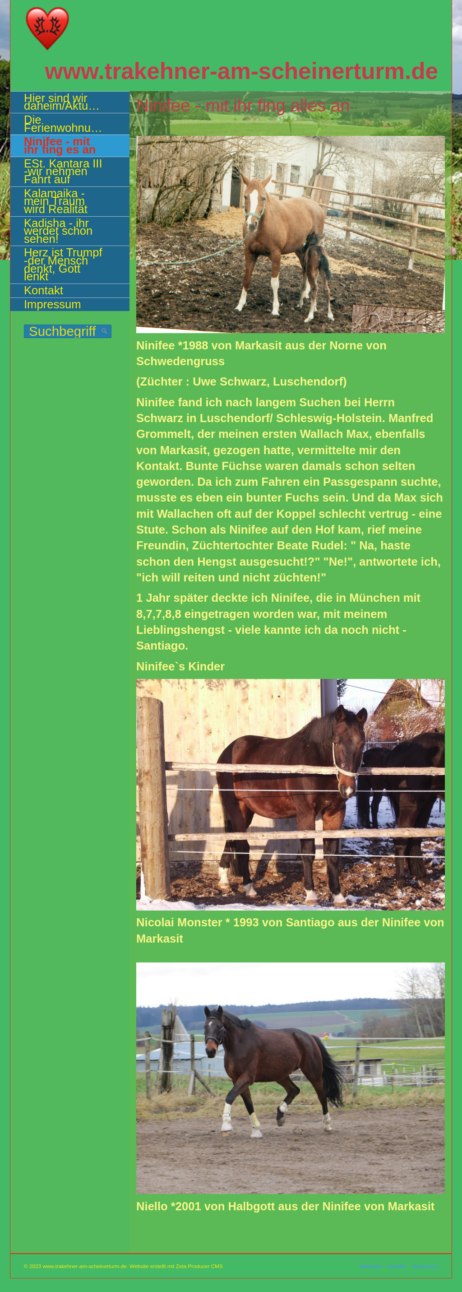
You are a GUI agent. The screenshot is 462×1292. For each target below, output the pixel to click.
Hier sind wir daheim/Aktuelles (68, 102)
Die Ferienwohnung (63, 123)
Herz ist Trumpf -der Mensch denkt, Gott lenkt (63, 264)
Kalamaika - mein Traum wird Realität (56, 201)
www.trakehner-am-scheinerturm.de (241, 71)
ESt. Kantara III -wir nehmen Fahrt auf (63, 171)
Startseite (371, 1266)
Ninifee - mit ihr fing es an (60, 145)
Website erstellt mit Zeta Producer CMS (175, 1266)
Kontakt (43, 290)
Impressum (52, 304)
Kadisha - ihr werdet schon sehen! (58, 231)
